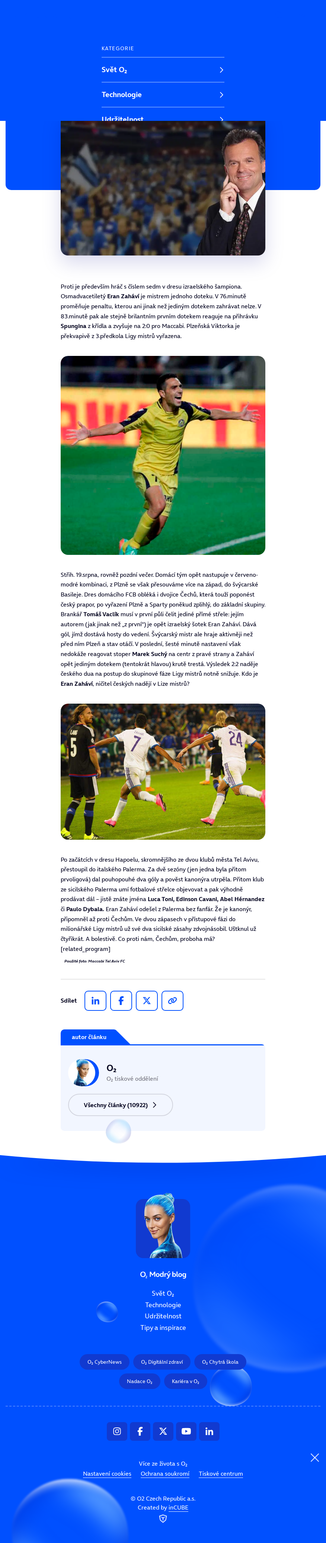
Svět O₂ (114, 69)
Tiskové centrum (221, 1473)
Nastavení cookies (107, 1473)
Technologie (122, 94)
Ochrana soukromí (165, 1473)
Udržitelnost (123, 119)
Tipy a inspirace (128, 144)
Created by (163, 1514)
